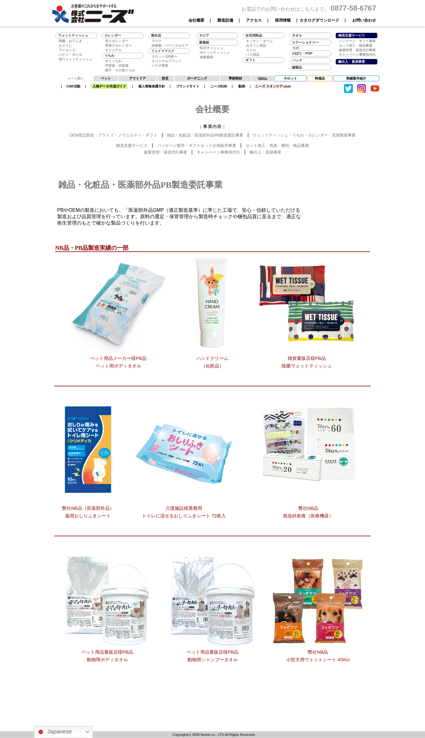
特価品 (320, 78)
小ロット (290, 78)
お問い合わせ (364, 20)
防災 (165, 78)
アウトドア (137, 78)
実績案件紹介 (356, 78)
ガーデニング (197, 78)
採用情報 (283, 20)
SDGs (262, 78)
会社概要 (196, 20)
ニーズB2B (218, 86)
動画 (241, 86)
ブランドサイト (187, 86)
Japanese (54, 732)
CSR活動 (73, 86)
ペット (106, 78)
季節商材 (235, 78)
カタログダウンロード (319, 20)
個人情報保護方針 (151, 86)
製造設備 (225, 20)
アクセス (254, 20)
